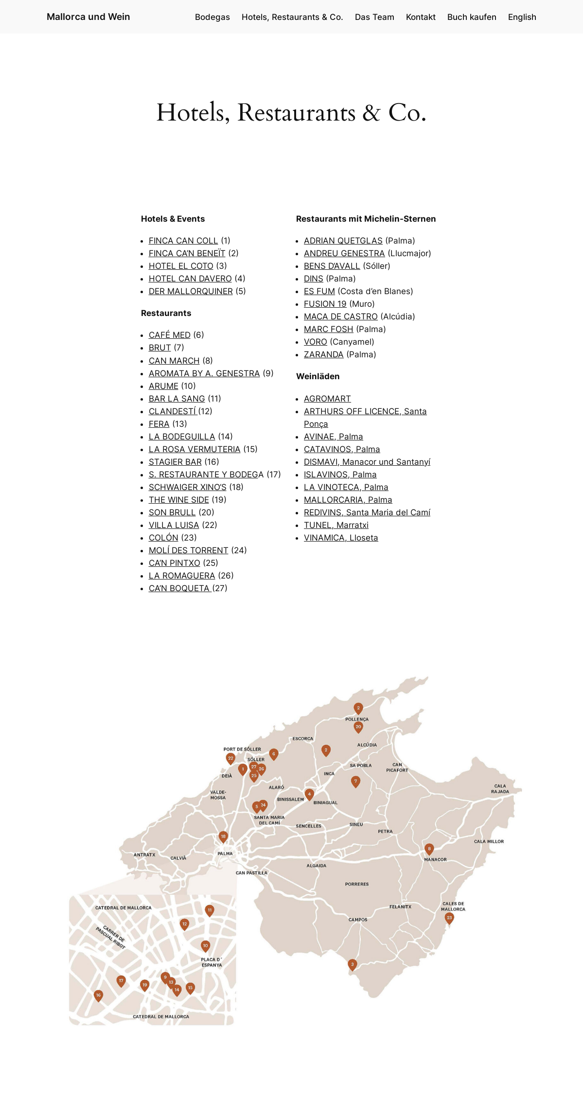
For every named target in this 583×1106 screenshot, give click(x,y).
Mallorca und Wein (88, 16)
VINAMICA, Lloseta (341, 538)
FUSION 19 (325, 304)
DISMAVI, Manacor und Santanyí (367, 462)
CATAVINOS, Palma (342, 449)
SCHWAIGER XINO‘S (188, 487)
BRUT (160, 347)
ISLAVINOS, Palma (340, 474)
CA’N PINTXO (174, 563)
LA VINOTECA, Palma (346, 487)
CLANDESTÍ (173, 411)
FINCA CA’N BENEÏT (187, 253)
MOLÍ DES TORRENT (189, 550)
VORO (315, 342)
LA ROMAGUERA (182, 575)
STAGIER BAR (175, 462)
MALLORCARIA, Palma (348, 500)
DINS (313, 278)
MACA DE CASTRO (341, 316)
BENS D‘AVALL (332, 266)
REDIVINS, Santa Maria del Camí (367, 512)
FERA (159, 424)
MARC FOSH (328, 329)
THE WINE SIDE (179, 500)
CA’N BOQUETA (180, 588)
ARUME (163, 386)
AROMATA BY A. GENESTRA (204, 373)
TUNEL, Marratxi (336, 525)
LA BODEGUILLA (182, 436)
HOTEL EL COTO (181, 266)
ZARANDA (324, 354)
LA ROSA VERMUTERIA (195, 449)
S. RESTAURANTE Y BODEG (203, 474)
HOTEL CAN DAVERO (190, 278)
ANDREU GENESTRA (344, 253)
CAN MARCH (174, 361)
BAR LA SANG (177, 399)
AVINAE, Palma (333, 436)
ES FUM (319, 291)
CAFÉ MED (170, 335)
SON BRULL (172, 512)
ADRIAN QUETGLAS (343, 241)
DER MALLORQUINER (191, 291)
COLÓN (163, 538)
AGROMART (327, 399)
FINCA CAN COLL (183, 241)
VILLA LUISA (174, 525)
